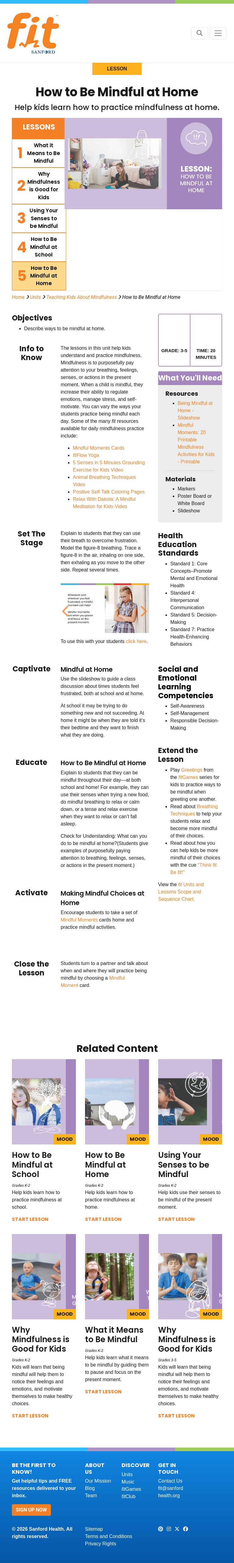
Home (18, 297)
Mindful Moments (79, 919)
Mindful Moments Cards (98, 448)
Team (91, 1495)
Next (142, 608)
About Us (95, 1468)
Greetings (191, 770)
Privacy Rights (100, 1543)
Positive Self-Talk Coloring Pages (109, 491)
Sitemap (94, 1529)
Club (128, 1496)
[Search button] (199, 33)
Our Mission (98, 1480)
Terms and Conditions (108, 1536)
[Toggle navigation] (218, 33)
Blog (90, 1488)
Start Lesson (30, 1219)
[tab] (39, 153)
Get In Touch (168, 1468)
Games (189, 777)
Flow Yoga (86, 455)
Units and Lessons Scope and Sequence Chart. (181, 892)
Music (128, 1481)
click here (136, 641)
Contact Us (170, 1480)
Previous (65, 608)
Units (35, 297)
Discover (136, 1465)
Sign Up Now (31, 1510)
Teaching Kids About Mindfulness (81, 297)
